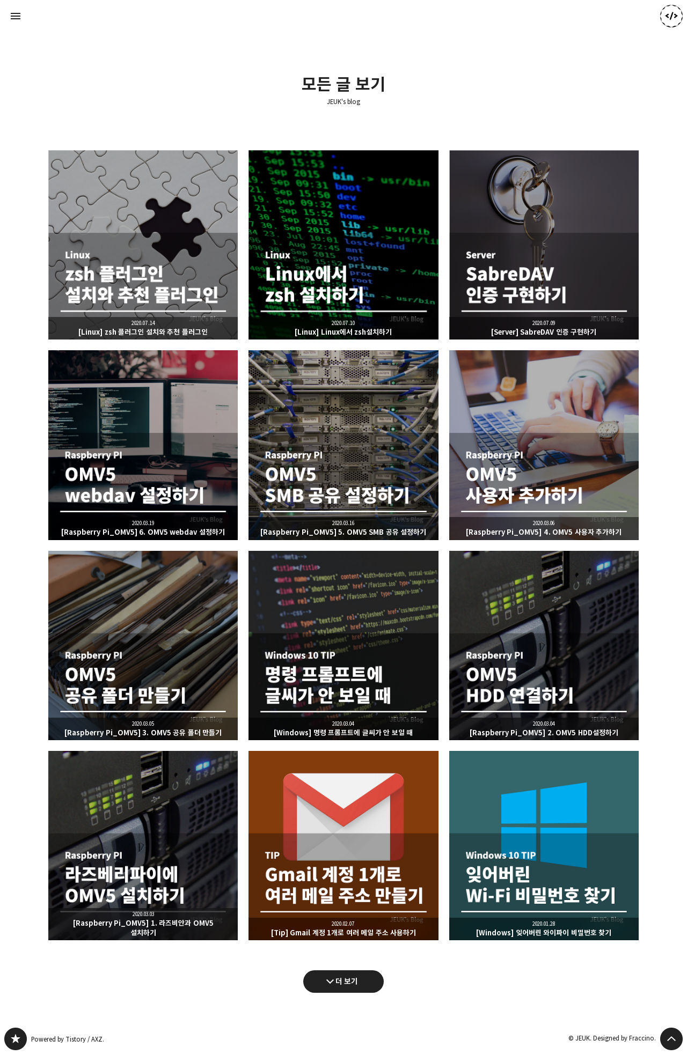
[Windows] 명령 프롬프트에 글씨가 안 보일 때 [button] (343, 645)
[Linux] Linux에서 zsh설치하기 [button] (343, 245)
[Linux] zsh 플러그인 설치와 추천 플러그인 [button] (143, 245)
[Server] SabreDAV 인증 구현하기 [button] (544, 245)
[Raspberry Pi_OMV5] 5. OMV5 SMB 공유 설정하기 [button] (343, 445)
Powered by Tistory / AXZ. (67, 1039)
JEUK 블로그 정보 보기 (671, 16)
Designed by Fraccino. (624, 1038)
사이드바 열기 (15, 16)
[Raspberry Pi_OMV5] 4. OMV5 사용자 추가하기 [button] (544, 445)
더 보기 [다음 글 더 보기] (347, 981)
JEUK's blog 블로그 (15, 1039)
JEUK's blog (343, 102)
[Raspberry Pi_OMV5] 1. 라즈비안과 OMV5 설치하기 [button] (143, 845)
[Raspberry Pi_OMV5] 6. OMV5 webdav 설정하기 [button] (143, 445)
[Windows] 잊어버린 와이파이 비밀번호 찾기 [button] (544, 845)
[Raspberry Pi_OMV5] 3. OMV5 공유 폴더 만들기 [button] (143, 645)
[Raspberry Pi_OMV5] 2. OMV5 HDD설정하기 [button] (544, 645)
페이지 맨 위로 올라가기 (671, 1039)
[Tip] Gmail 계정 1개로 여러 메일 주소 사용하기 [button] (343, 845)
